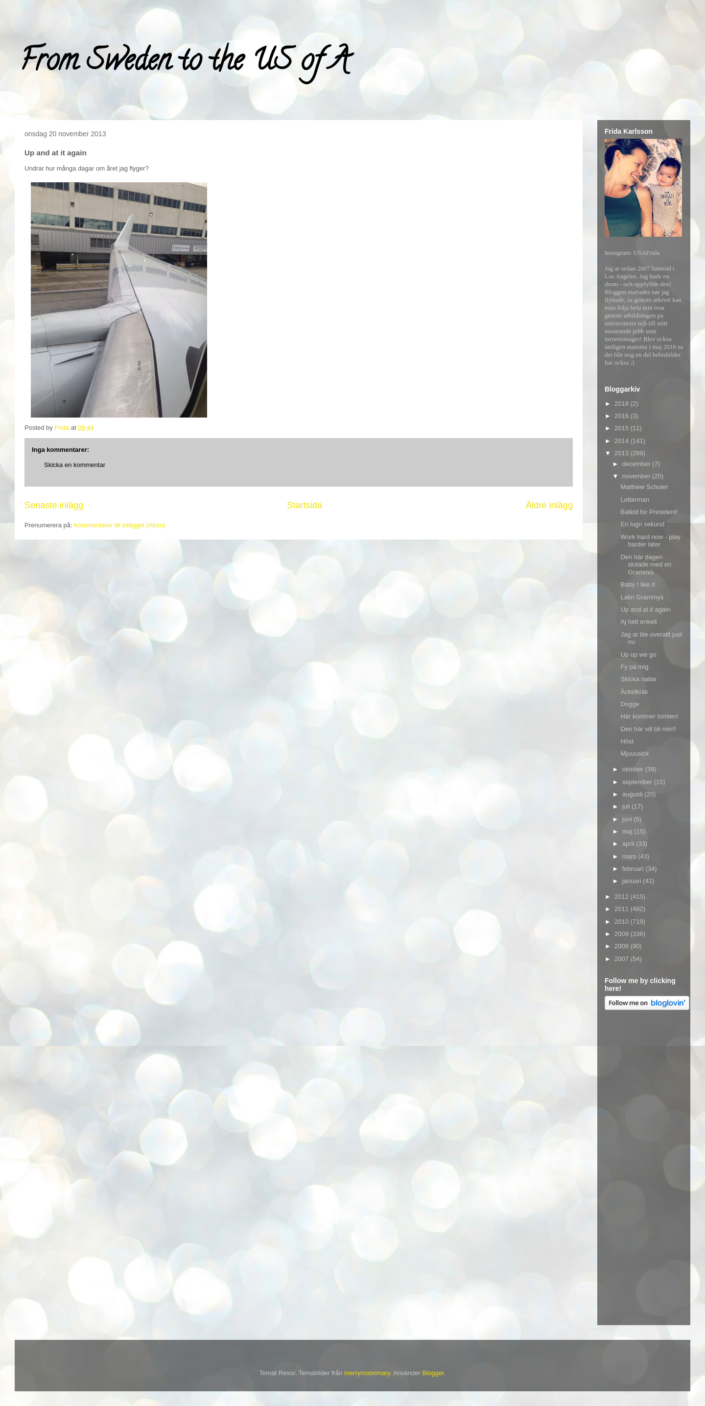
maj (628, 831)
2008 (622, 946)
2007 (622, 958)
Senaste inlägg (53, 505)
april (629, 843)
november (637, 476)
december (637, 464)
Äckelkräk (634, 691)
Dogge (629, 704)
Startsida (304, 505)
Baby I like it (637, 584)
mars (630, 856)
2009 (622, 933)
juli (627, 806)
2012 (622, 896)
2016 (622, 415)
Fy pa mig (634, 666)
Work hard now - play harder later (650, 540)
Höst (627, 741)
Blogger (433, 1373)
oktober (633, 769)
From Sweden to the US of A (184, 63)
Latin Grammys (641, 597)
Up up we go (638, 654)
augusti (633, 794)
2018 (622, 403)
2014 (622, 440)
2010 (622, 921)
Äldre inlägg (549, 505)
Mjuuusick (634, 753)
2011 (622, 909)
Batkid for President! (649, 512)
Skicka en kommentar (74, 465)
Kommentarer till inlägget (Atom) (119, 525)
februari (634, 868)
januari (632, 881)
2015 (622, 428)
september (638, 782)
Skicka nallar (638, 679)
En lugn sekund (642, 524)
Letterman (634, 499)
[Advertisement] (644, 1169)
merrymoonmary (367, 1373)
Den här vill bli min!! (648, 729)
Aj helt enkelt (638, 621)
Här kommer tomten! (649, 716)
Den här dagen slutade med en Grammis (645, 564)
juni (628, 819)
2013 (622, 453)
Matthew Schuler (644, 487)
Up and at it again (645, 609)
